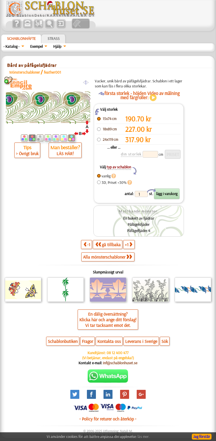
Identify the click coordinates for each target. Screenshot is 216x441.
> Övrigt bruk (27, 153)
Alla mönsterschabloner (107, 257)
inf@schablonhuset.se (120, 362)
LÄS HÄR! (65, 153)
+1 (128, 244)
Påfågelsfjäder (139, 224)
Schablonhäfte (21, 38)
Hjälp (57, 46)
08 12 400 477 (118, 352)
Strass (54, 38)
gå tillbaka (108, 244)
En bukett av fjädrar (138, 218)
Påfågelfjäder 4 (138, 230)
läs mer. (144, 436)
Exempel (36, 46)
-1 (87, 244)
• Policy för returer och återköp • (107, 419)
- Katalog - (11, 46)
